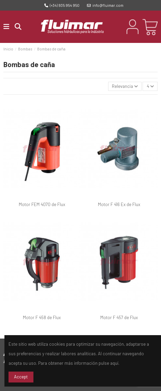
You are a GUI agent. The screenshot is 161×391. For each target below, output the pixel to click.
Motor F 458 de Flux (42, 317)
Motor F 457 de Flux (119, 317)
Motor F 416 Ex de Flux (119, 204)
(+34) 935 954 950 (61, 5)
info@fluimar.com (105, 5)
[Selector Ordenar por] (125, 86)
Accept (21, 376)
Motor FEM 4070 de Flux (42, 204)
